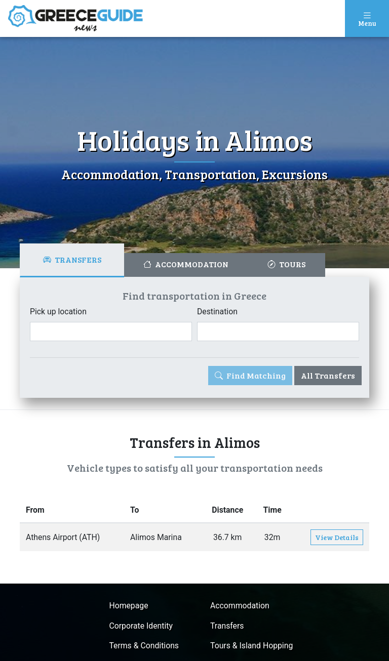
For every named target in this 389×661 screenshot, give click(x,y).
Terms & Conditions (143, 646)
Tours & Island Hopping (252, 646)
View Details (337, 538)
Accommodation (240, 606)
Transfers (227, 626)
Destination (217, 311)
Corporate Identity (140, 626)
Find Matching (250, 375)
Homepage (128, 606)
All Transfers (328, 375)
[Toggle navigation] (367, 18)
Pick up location (58, 311)
